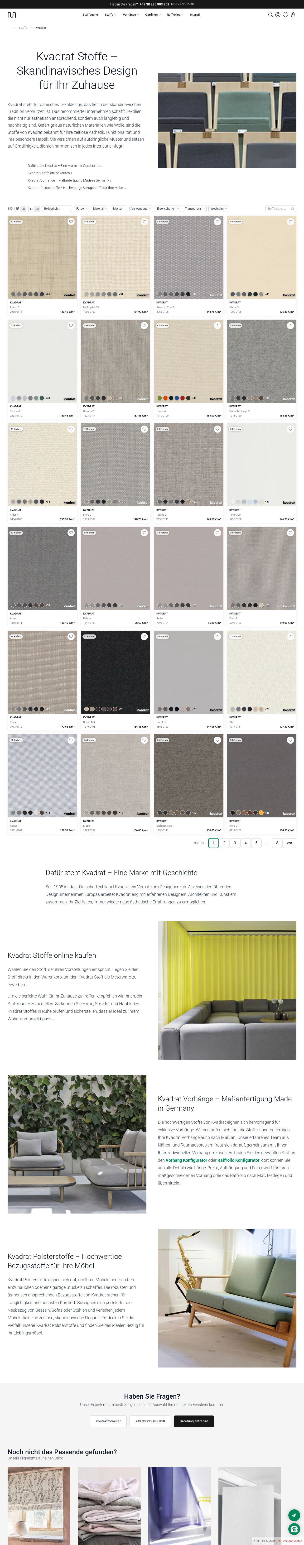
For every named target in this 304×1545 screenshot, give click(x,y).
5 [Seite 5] (256, 843)
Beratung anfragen (194, 1421)
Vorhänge (129, 14)
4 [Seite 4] (246, 843)
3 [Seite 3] (235, 843)
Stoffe (109, 14)
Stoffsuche (90, 14)
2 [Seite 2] (224, 843)
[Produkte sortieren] (57, 209)
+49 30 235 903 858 (154, 4)
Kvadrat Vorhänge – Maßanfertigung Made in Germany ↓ (69, 180)
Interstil (195, 14)
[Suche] (270, 14)
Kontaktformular (108, 1421)
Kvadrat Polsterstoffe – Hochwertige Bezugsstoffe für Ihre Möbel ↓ (77, 188)
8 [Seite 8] (277, 843)
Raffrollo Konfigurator (238, 1160)
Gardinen (151, 14)
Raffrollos (173, 14)
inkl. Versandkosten (289, 1541)
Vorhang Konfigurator (186, 1160)
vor (289, 843)
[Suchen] (292, 209)
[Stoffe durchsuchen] (277, 209)
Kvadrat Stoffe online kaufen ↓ (50, 173)
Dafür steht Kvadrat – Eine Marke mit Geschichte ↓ (65, 166)
